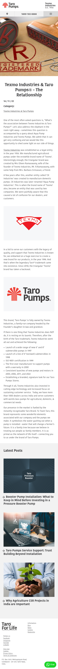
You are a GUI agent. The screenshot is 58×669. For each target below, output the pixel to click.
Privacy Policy (8, 653)
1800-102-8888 (29, 14)
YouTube (6, 643)
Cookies (6, 651)
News (29, 628)
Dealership (31, 632)
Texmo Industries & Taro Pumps (19, 111)
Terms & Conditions (10, 655)
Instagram (6, 640)
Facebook (6, 638)
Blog (29, 625)
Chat (50, 664)
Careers (30, 630)
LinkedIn (6, 645)
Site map (6, 649)
